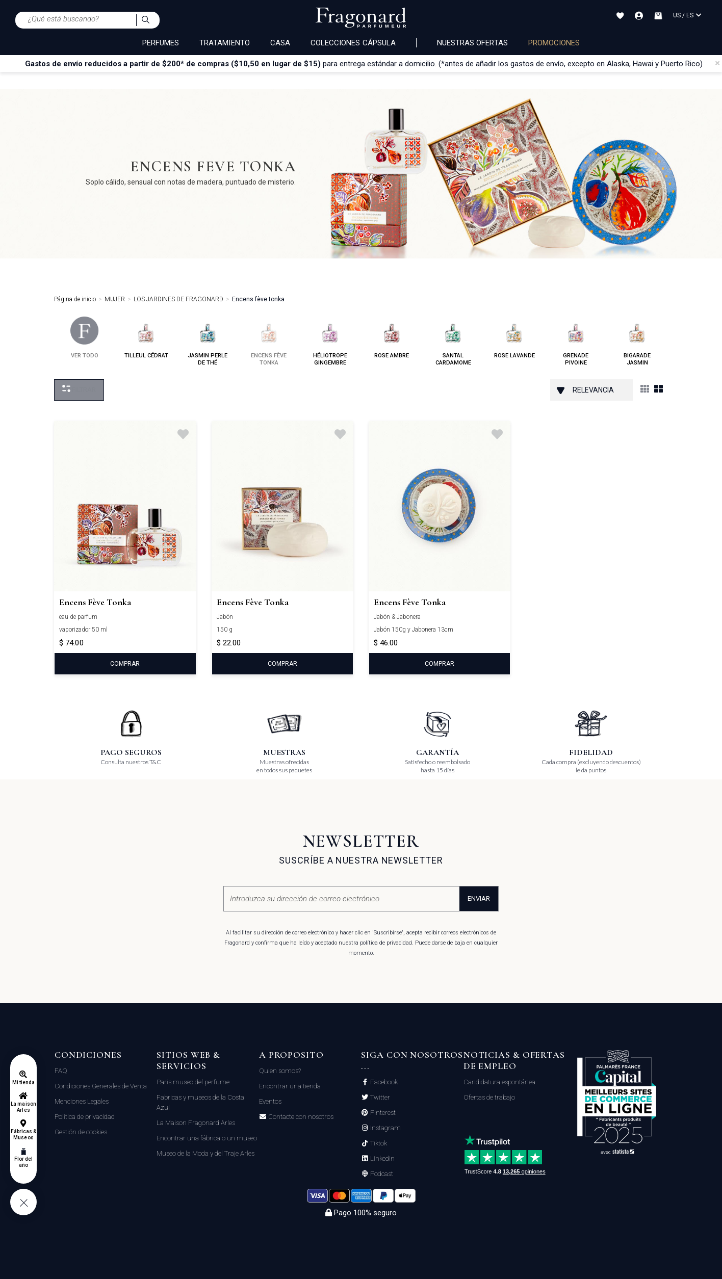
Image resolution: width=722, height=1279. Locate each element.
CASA (280, 42)
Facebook (383, 1082)
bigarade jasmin (637, 341)
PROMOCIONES (554, 42)
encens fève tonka (269, 341)
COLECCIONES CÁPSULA (353, 42)
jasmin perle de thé (207, 341)
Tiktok (378, 1143)
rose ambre (391, 338)
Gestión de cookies (81, 1132)
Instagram (385, 1128)
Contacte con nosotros (300, 1116)
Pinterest (382, 1112)
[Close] (717, 63)
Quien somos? (280, 1071)
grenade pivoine (576, 341)
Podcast (381, 1174)
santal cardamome (453, 341)
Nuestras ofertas (472, 42)
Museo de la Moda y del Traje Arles (205, 1153)
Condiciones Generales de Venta (101, 1086)
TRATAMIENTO (224, 42)
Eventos (270, 1101)
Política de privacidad (85, 1116)
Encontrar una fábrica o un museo (207, 1138)
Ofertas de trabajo (489, 1097)
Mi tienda (23, 1082)
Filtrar (79, 389)
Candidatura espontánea (499, 1082)
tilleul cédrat (146, 338)
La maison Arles (23, 1107)
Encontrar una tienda (290, 1086)
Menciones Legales (82, 1101)
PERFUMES (160, 42)
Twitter (379, 1097)
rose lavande (514, 338)
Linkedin (382, 1158)
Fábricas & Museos (24, 1134)
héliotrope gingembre (330, 341)
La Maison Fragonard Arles (196, 1123)
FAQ (61, 1071)
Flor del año (23, 1162)
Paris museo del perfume (193, 1082)
